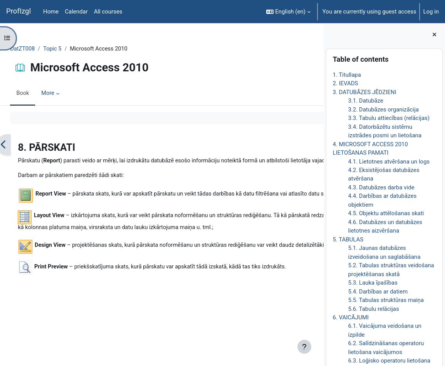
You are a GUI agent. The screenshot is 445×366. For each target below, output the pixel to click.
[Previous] (21, 144)
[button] (288, 11)
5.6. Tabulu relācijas (373, 308)
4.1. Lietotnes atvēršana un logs (389, 161)
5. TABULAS (347, 239)
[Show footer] (304, 347)
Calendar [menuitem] (76, 11)
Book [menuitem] (40, 93)
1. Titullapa (346, 74)
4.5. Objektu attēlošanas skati (386, 213)
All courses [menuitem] (108, 11)
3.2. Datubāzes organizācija (383, 109)
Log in (431, 11)
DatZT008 (40, 49)
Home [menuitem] (51, 11)
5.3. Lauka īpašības (372, 282)
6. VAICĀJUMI (350, 317)
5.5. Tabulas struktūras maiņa (386, 300)
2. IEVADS (345, 83)
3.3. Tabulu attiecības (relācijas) (389, 118)
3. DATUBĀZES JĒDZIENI (364, 92)
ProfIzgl (18, 11)
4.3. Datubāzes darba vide (381, 187)
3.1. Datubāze (365, 100)
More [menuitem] (65, 93)
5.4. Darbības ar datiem (378, 291)
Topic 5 (70, 49)
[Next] (315, 144)
